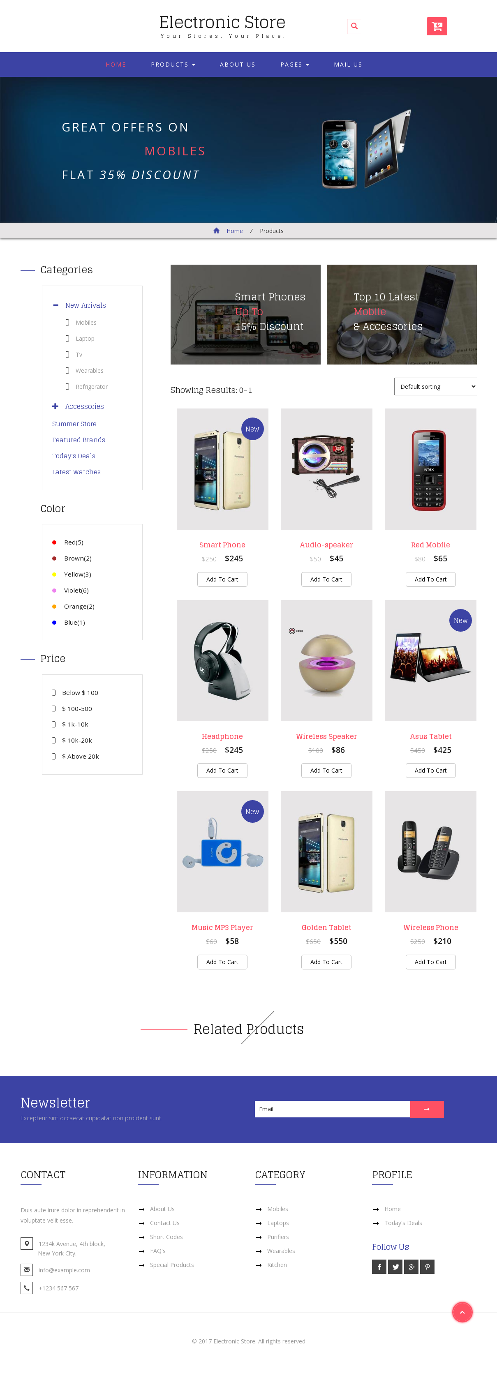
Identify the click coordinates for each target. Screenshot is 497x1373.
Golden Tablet (326, 928)
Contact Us (165, 1223)
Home (116, 64)
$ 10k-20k (77, 740)
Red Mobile (430, 545)
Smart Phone (222, 545)
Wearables (90, 370)
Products (173, 64)
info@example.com (64, 1270)
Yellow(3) (71, 574)
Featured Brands (78, 439)
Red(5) (67, 542)
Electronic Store (223, 23)
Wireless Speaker (326, 736)
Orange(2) (73, 606)
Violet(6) (70, 590)
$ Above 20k (80, 756)
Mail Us (348, 64)
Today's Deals (73, 456)
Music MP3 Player (222, 928)
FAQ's (158, 1251)
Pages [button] (294, 64)
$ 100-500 (77, 708)
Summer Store (74, 423)
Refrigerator (92, 386)
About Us (238, 64)
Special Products (172, 1265)
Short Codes (166, 1237)
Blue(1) (68, 622)
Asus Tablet (431, 736)
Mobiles (86, 322)
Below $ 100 (80, 692)
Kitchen (277, 1265)
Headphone (222, 736)
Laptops (278, 1223)
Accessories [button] (81, 406)
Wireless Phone (430, 928)
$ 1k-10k (75, 724)
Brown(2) (72, 558)
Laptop (85, 338)
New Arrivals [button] (82, 305)
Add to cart (222, 579)
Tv (79, 354)
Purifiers (278, 1237)
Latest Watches (76, 472)
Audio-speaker (326, 545)
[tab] (92, 306)
